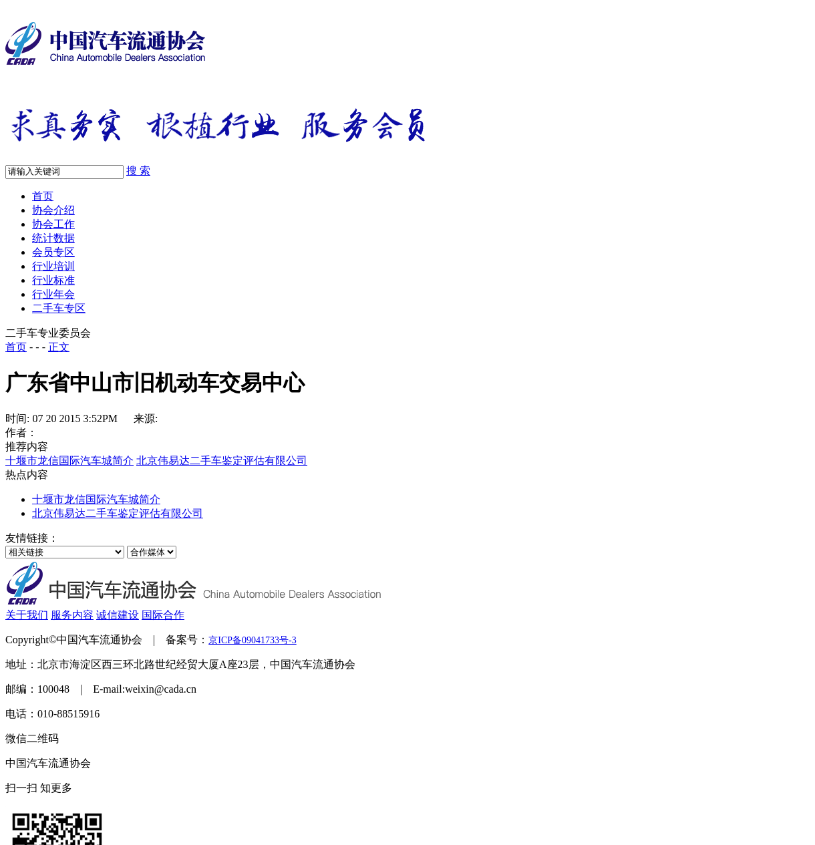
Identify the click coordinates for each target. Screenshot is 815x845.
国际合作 (163, 615)
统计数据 (53, 238)
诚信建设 (117, 615)
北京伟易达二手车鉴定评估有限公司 (221, 460)
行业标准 (53, 280)
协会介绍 (53, 210)
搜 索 (138, 170)
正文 (58, 347)
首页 (42, 196)
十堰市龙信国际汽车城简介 (69, 460)
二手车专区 (59, 308)
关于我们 (26, 615)
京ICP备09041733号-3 (252, 640)
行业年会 (53, 294)
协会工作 (53, 224)
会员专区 (53, 252)
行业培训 (53, 266)
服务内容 (72, 615)
